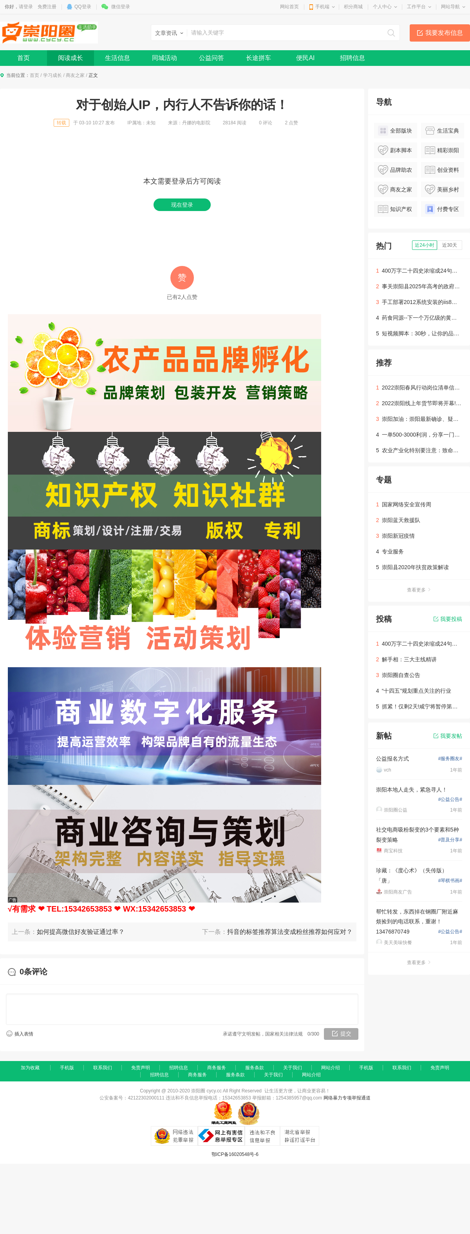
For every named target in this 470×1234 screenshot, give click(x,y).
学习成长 (52, 75)
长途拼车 (258, 58)
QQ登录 (82, 6)
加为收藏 (30, 1067)
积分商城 (353, 6)
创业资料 (442, 170)
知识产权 (395, 209)
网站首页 (289, 6)
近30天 (449, 245)
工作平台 (416, 6)
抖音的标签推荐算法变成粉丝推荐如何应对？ (289, 931)
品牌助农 (395, 170)
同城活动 (164, 58)
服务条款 (254, 1067)
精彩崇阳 (442, 150)
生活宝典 (442, 131)
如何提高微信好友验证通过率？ (81, 931)
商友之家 (75, 75)
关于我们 (292, 1067)
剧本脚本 (395, 150)
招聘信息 (352, 58)
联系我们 (102, 1067)
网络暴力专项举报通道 (347, 1098)
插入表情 (23, 1034)
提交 (345, 1033)
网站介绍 (330, 1067)
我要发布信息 (444, 32)
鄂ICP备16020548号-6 (235, 1154)
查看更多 (419, 590)
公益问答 (211, 58)
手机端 (322, 6)
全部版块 (395, 131)
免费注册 (47, 6)
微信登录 (120, 6)
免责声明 (140, 1067)
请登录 (26, 6)
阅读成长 (70, 58)
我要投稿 (448, 619)
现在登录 (182, 205)
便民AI (305, 58)
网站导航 (450, 6)
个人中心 (382, 6)
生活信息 (117, 58)
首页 (23, 58)
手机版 (67, 1067)
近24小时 (424, 245)
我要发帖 (448, 736)
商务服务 (216, 1067)
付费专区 (442, 209)
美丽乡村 (442, 189)
